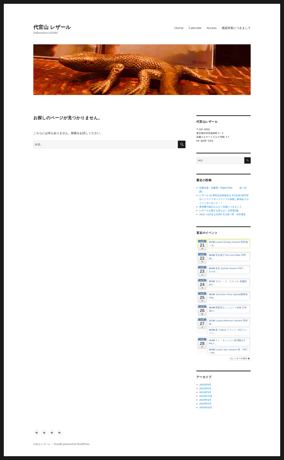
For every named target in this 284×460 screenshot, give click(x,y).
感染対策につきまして (236, 28)
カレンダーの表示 (240, 358)
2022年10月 (205, 396)
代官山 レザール (52, 27)
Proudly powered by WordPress (71, 444)
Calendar (195, 28)
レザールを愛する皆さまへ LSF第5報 (219, 210)
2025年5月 (205, 392)
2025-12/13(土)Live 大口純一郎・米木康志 (222, 214)
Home (178, 28)
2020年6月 (205, 403)
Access (212, 28)
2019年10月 (205, 407)
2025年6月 (205, 388)
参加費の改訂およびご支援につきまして (220, 206)
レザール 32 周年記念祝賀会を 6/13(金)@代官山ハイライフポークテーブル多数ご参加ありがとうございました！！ (224, 199)
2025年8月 (205, 384)
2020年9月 (205, 399)
